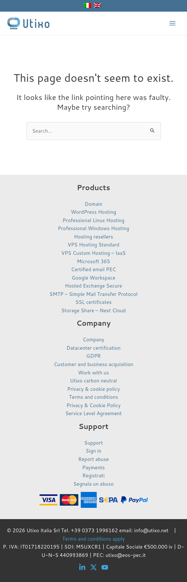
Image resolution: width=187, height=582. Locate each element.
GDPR (93, 355)
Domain (93, 203)
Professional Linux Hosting (93, 220)
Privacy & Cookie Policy (93, 405)
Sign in (93, 450)
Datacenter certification (93, 347)
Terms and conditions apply (93, 538)
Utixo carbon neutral (93, 380)
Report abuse (93, 458)
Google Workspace (93, 277)
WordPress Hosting (93, 211)
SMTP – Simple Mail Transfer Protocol (93, 293)
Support (93, 442)
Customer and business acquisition (93, 364)
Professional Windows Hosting (93, 228)
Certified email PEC (93, 269)
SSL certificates (94, 301)
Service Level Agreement (93, 413)
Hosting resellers (93, 236)
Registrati (93, 475)
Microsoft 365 (93, 261)
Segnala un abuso (93, 483)
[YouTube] (104, 567)
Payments (93, 467)
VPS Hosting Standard (93, 244)
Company (93, 339)
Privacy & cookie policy (93, 388)
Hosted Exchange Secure (93, 285)
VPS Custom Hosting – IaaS (93, 252)
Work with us (93, 372)
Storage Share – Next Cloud (93, 310)
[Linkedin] (82, 567)
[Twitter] (93, 567)
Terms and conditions (93, 396)
